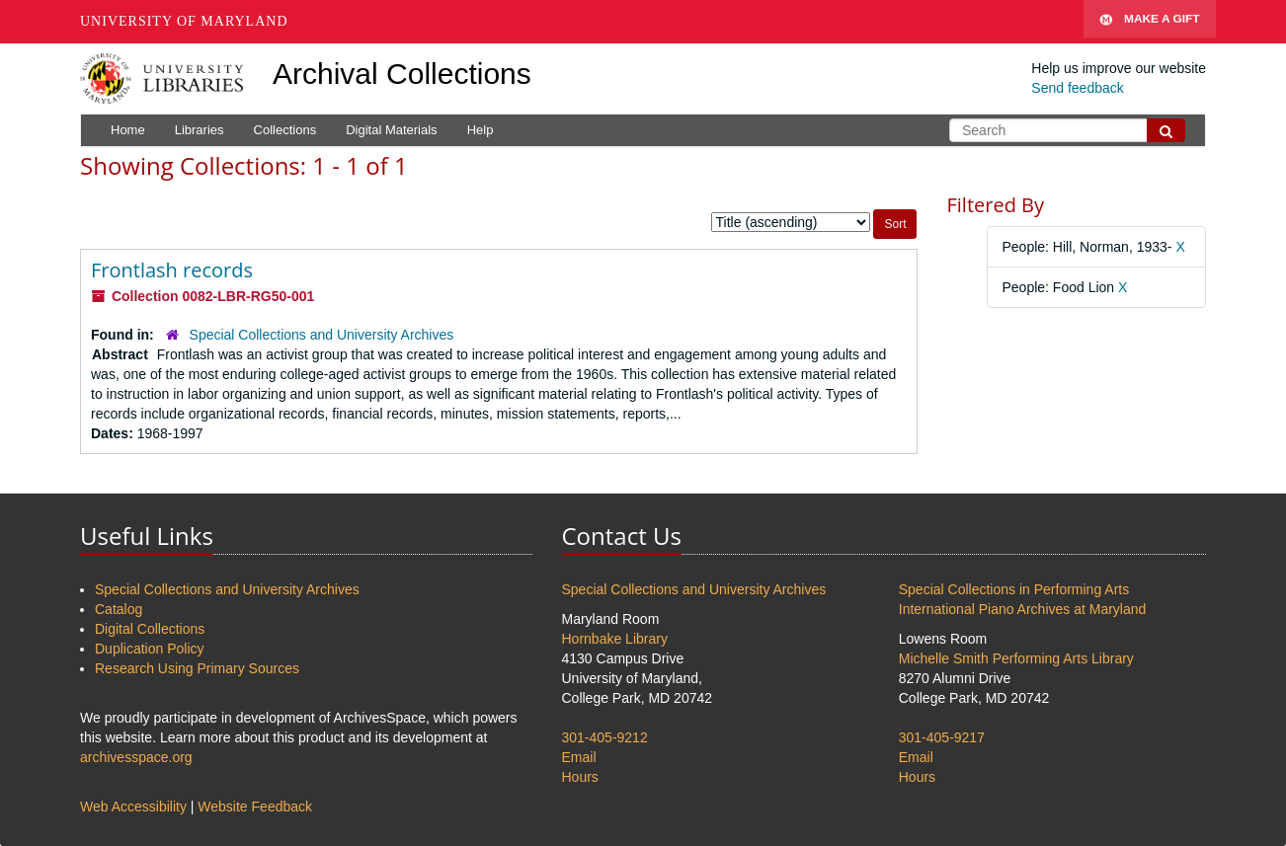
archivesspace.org (136, 757)
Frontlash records (172, 270)
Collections (285, 129)
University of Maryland (184, 21)
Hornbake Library (615, 639)
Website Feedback (255, 806)
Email (579, 757)
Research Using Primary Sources (197, 668)
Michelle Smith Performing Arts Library (1016, 658)
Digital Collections (149, 629)
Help (480, 129)
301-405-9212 (605, 737)
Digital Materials (391, 129)
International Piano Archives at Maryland (1023, 609)
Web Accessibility (133, 806)
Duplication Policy (149, 648)
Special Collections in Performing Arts (1014, 589)
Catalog (118, 609)
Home (128, 129)
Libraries (199, 129)
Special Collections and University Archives (322, 335)
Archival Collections (402, 73)
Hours (580, 777)
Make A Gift (1149, 22)
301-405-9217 (942, 737)
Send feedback (1077, 88)
